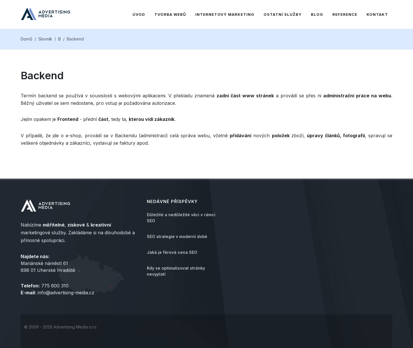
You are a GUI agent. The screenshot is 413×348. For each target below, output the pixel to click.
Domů (26, 38)
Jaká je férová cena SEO (172, 252)
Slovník (45, 38)
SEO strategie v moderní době (177, 236)
